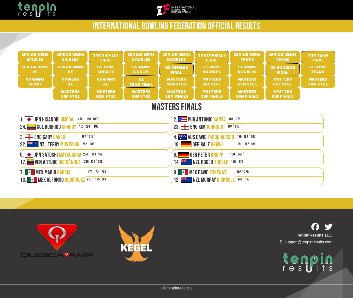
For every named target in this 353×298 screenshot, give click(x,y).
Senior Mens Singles (35, 57)
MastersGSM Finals (247, 93)
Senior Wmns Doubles (177, 57)
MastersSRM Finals (176, 93)
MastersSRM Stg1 (176, 81)
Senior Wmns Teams (282, 57)
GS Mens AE (70, 81)
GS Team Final (141, 82)
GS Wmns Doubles (247, 69)
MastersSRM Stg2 (318, 81)
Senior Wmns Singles (70, 57)
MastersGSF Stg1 (282, 81)
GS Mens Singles (105, 69)
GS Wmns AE (106, 81)
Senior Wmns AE (70, 69)
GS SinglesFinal (176, 69)
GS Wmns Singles (141, 69)
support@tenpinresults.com (308, 242)
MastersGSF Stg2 (141, 93)
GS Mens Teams (318, 69)
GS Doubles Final (282, 69)
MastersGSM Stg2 (106, 93)
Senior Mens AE (35, 69)
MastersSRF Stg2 (70, 93)
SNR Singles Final (106, 57)
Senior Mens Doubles (141, 57)
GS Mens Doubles (211, 69)
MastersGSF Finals (283, 93)
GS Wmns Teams (35, 81)
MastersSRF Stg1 (211, 81)
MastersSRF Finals (212, 93)
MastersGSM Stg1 (247, 81)
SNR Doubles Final (212, 57)
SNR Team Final (318, 57)
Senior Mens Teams (247, 57)
